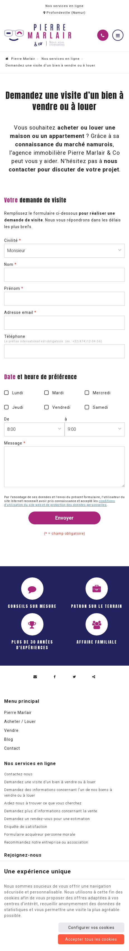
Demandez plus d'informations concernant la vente (50, 811)
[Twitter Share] (74, 677)
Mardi (58, 393)
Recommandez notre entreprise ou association (46, 842)
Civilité (12, 240)
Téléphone (14, 336)
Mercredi (102, 393)
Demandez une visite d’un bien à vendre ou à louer (50, 782)
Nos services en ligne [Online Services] (64, 6)
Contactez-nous (18, 774)
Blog (8, 739)
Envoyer (64, 518)
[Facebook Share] (55, 677)
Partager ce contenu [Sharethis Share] (94, 677)
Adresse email (20, 312)
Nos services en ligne (61, 59)
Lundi (17, 393)
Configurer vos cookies (91, 927)
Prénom (13, 288)
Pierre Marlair (20, 59)
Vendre (11, 730)
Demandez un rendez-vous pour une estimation (47, 819)
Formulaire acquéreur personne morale (39, 834)
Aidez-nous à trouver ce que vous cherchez (43, 803)
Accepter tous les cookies (91, 939)
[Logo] (37, 35)
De (6, 419)
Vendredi (61, 407)
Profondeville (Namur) (64, 13)
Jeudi (17, 407)
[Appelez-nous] (102, 35)
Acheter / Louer (20, 721)
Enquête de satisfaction (25, 827)
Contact (12, 748)
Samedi (100, 407)
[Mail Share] (35, 677)
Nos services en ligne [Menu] (30, 763)
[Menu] (117, 35)
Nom (10, 264)
